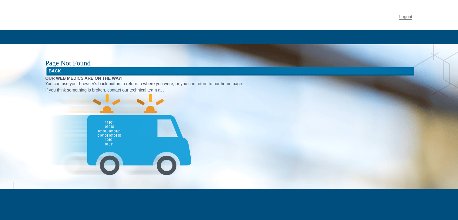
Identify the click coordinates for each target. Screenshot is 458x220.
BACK (55, 70)
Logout (405, 16)
